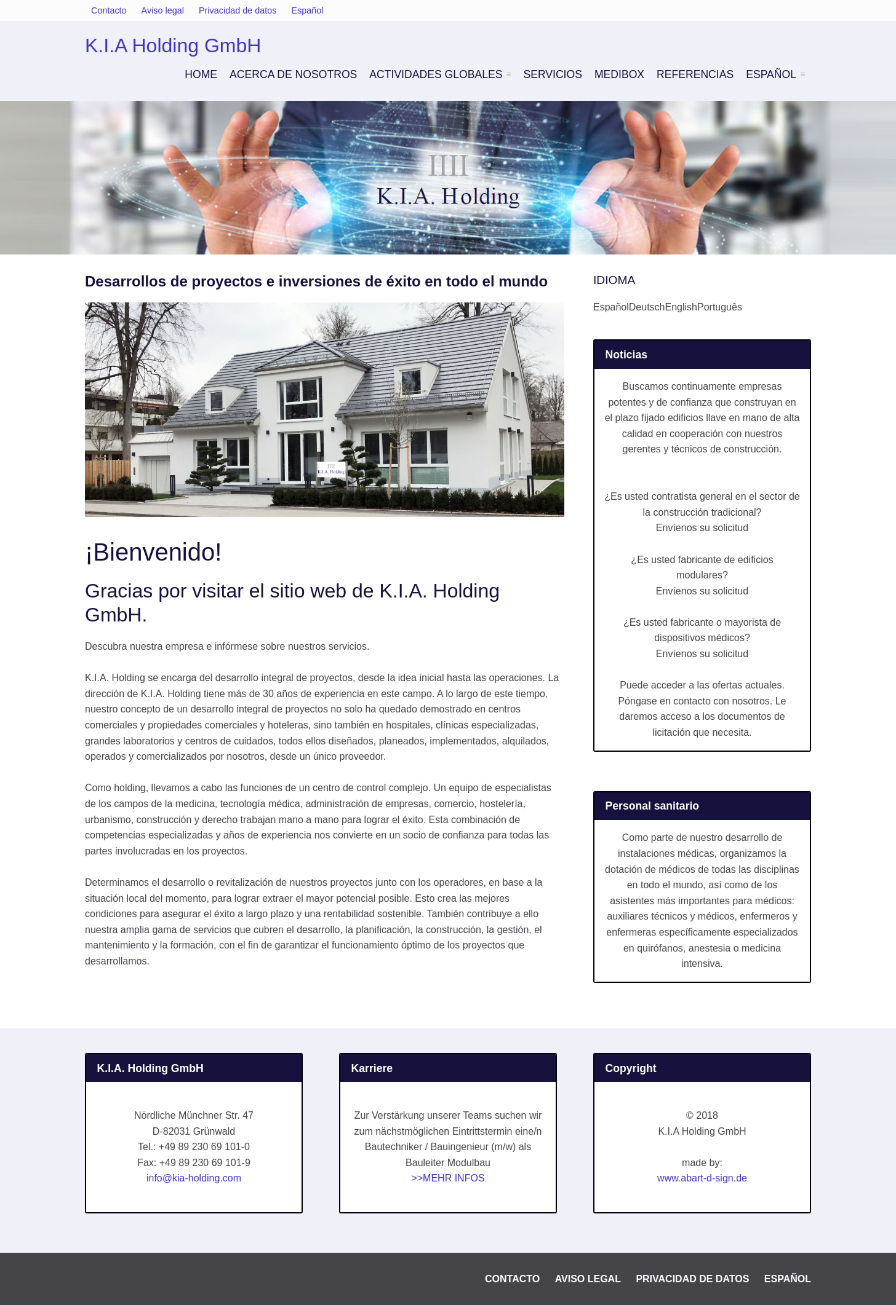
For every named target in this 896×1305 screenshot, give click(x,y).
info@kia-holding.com (193, 1178)
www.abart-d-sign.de (702, 1178)
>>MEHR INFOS (447, 1178)
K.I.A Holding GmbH (173, 45)
